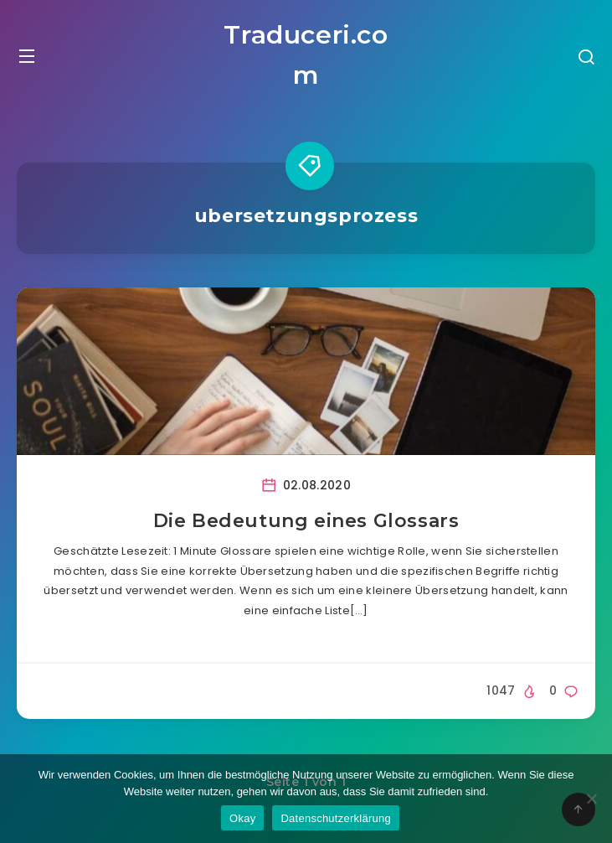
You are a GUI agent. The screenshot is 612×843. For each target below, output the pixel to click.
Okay (242, 818)
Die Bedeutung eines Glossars (306, 520)
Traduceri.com (306, 55)
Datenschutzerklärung (335, 818)
